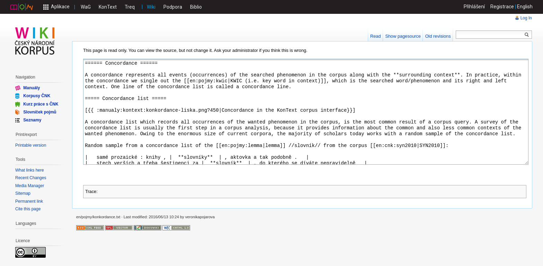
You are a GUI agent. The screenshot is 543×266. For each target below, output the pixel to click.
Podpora (172, 7)
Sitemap (22, 193)
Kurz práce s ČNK (40, 103)
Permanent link (29, 201)
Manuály (31, 87)
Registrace (502, 6)
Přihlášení (474, 6)
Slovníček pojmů (39, 112)
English (525, 6)
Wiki (151, 7)
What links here (29, 170)
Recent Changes (30, 177)
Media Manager (29, 185)
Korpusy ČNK (36, 95)
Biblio (196, 7)
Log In (526, 18)
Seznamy (32, 120)
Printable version (30, 145)
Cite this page (28, 209)
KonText (108, 7)
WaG (86, 7)
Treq (130, 7)
